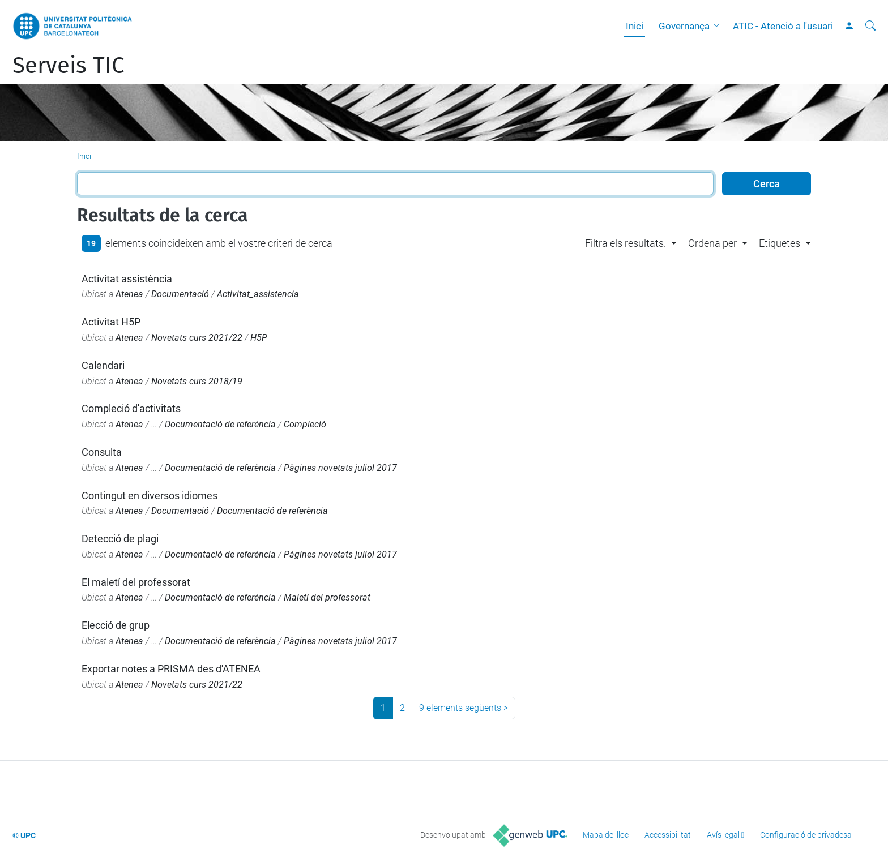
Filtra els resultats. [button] (625, 243)
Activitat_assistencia (258, 294)
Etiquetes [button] (779, 243)
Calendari (103, 365)
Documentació (180, 294)
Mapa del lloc (606, 834)
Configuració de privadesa (806, 834)
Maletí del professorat (327, 597)
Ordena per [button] (712, 243)
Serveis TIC (68, 65)
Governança (684, 26)
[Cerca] (870, 26)
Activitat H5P (111, 322)
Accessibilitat (667, 834)
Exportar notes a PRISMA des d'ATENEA (171, 669)
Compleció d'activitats (131, 408)
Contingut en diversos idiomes (149, 495)
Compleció (305, 424)
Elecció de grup (116, 625)
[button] (719, 26)
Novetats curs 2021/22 (196, 337)
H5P (258, 337)
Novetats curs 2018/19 (196, 381)
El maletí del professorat (136, 582)
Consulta (102, 452)
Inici (634, 26)
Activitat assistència (127, 279)
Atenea (129, 294)
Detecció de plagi (120, 539)
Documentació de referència (220, 424)
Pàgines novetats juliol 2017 (340, 467)
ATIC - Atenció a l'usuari (783, 26)
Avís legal (723, 834)
